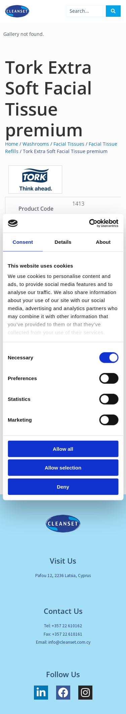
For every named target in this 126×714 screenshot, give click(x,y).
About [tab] (103, 241)
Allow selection (63, 468)
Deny (63, 486)
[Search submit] (113, 11)
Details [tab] (63, 241)
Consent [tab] (22, 241)
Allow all (63, 448)
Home (11, 144)
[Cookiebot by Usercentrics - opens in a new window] (89, 223)
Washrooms (36, 144)
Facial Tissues (68, 144)
